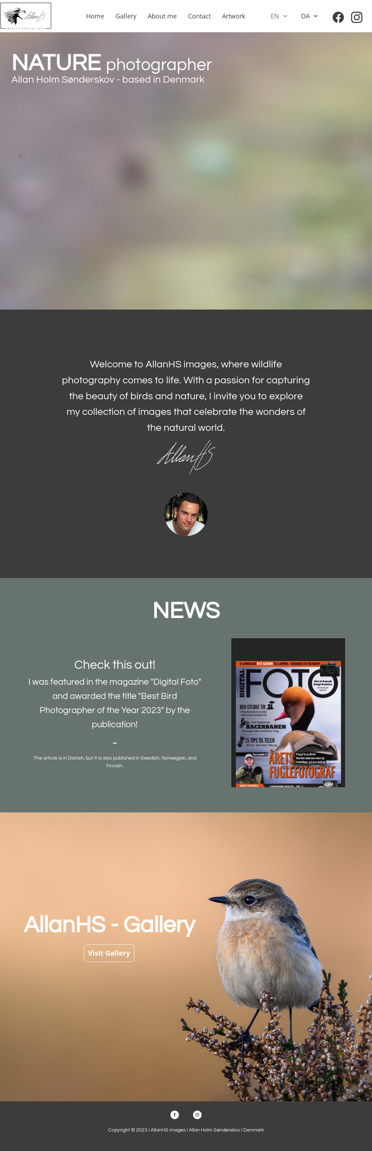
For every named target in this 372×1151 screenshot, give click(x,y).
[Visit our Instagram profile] (356, 17)
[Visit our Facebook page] (338, 17)
